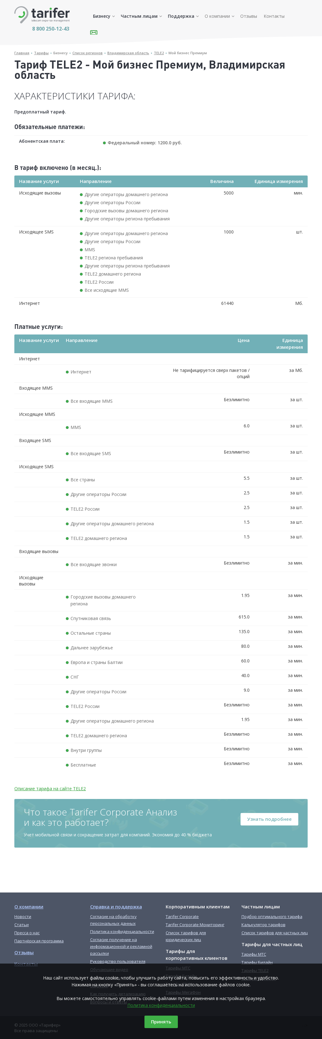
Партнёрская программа (39, 941)
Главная (21, 53)
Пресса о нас (27, 933)
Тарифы (41, 53)
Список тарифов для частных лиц (275, 933)
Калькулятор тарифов (263, 924)
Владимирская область (128, 53)
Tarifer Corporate (182, 916)
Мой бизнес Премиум (187, 53)
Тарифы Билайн (257, 962)
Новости (22, 916)
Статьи (21, 924)
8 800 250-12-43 (50, 28)
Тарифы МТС (254, 954)
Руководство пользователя (117, 961)
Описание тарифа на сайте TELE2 (50, 788)
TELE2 (159, 53)
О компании (217, 16)
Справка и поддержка (116, 906)
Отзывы (248, 16)
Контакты (274, 16)
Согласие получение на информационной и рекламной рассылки (121, 946)
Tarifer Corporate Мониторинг (195, 924)
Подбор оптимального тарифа (272, 916)
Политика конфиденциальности (161, 1005)
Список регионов (87, 53)
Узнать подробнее (269, 819)
